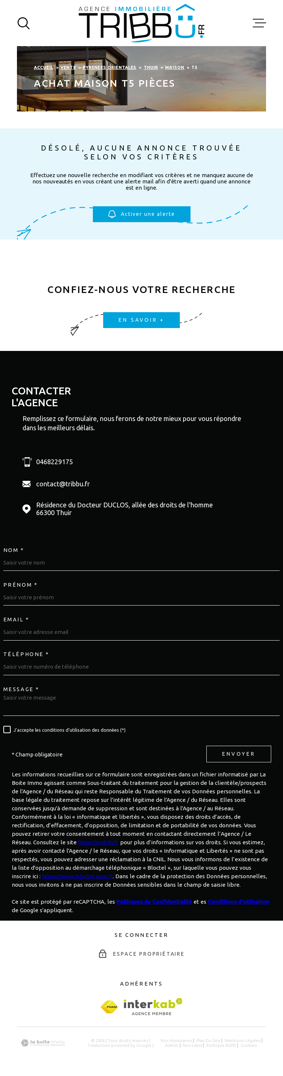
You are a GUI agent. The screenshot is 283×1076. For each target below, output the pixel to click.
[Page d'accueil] (141, 23)
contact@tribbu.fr (63, 483)
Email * (16, 619)
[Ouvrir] (23, 23)
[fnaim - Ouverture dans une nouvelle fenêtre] (109, 1006)
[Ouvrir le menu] (259, 23)
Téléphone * (26, 654)
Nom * (13, 550)
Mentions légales (243, 1040)
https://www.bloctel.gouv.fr (77, 876)
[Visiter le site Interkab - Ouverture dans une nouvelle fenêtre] (153, 1006)
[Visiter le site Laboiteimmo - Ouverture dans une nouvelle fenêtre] (43, 1042)
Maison (174, 67)
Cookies (249, 1045)
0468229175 (54, 461)
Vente (68, 67)
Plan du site (208, 1040)
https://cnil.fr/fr (98, 842)
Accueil (43, 67)
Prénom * (20, 584)
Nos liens (192, 1045)
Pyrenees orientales (110, 67)
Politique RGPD (221, 1045)
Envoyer (238, 754)
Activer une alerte (141, 214)
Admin (171, 1045)
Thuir (151, 67)
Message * (21, 689)
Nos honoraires (176, 1040)
